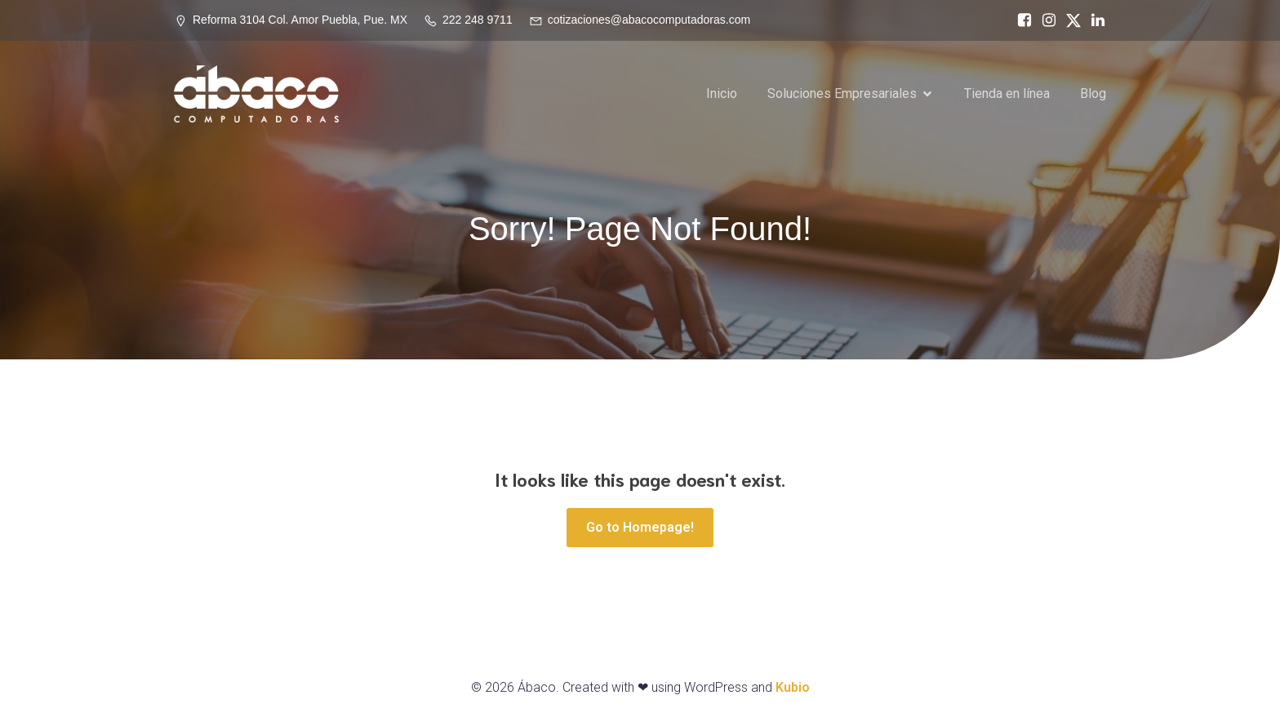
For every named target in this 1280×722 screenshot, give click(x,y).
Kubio (793, 687)
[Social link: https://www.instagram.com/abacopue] (1045, 20)
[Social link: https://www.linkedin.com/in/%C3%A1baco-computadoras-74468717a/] (1094, 20)
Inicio (721, 93)
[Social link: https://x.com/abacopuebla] (1069, 20)
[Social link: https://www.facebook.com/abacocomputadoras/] (1020, 20)
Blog (1093, 93)
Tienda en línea (1007, 93)
